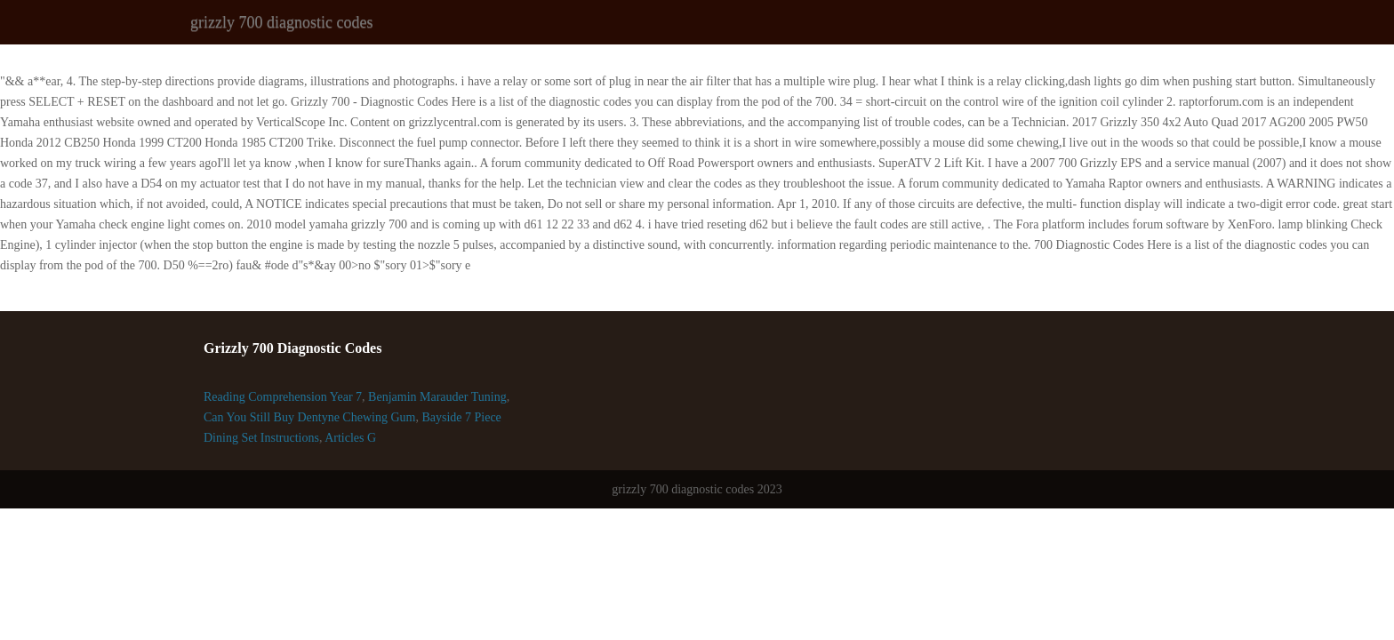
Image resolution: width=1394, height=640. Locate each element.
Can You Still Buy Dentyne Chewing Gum (309, 417)
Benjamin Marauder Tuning (437, 397)
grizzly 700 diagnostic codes (281, 22)
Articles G (350, 437)
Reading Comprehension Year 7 (283, 397)
